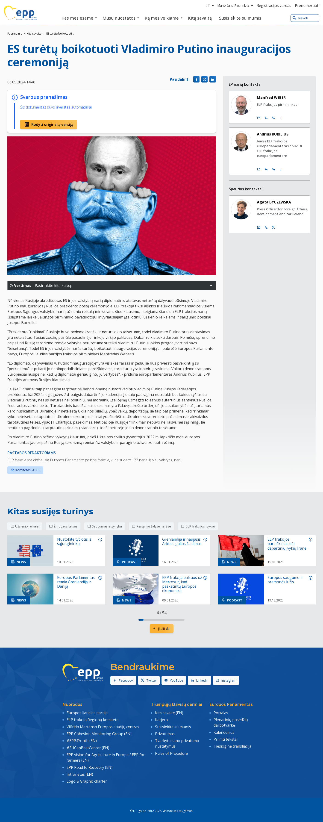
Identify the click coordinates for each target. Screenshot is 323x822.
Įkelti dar (162, 628)
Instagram (226, 680)
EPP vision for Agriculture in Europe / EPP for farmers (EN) (106, 755)
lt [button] (211, 5)
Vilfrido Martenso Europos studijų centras (103, 725)
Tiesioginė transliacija (232, 744)
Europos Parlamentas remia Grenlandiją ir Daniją (76, 582)
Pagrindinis (14, 33)
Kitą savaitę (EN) (169, 712)
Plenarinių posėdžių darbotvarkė (231, 722)
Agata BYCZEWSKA (274, 202)
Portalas (221, 712)
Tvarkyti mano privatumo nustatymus (177, 742)
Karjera (161, 719)
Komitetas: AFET (25, 470)
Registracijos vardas (274, 5)
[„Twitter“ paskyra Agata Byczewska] (273, 227)
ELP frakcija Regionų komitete (92, 719)
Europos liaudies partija (87, 712)
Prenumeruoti (307, 5)
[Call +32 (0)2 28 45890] (266, 118)
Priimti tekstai (226, 737)
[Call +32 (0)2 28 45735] (266, 169)
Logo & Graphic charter (87, 777)
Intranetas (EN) (80, 771)
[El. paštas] (259, 118)
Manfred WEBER (271, 97)
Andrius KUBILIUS (272, 134)
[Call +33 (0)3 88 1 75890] (273, 118)
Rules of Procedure (171, 751)
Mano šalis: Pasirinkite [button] (236, 5)
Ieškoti (300, 18)
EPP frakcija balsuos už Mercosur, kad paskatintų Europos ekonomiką (182, 584)
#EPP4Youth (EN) (82, 739)
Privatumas (165, 732)
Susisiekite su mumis (173, 725)
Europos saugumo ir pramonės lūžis (285, 579)
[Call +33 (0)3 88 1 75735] (273, 169)
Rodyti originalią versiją (48, 124)
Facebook (123, 680)
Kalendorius (224, 731)
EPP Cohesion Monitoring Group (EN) (99, 732)
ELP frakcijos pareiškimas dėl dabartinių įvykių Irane (286, 544)
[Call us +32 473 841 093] (266, 227)
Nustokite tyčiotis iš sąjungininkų (74, 541)
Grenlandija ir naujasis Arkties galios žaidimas (182, 541)
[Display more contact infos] (281, 118)
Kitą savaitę (34, 33)
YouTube (173, 680)
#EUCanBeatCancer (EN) (88, 745)
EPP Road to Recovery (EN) (89, 764)
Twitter (149, 680)
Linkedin (199, 680)
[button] (211, 285)
